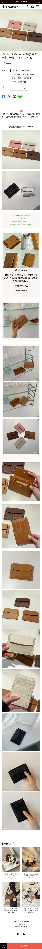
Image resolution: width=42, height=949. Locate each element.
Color (3, 70)
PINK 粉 (14, 70)
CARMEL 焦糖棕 (28, 74)
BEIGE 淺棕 (16, 74)
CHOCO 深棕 (16, 78)
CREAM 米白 (25, 70)
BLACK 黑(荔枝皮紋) (19, 82)
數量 (3, 87)
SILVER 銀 (27, 78)
